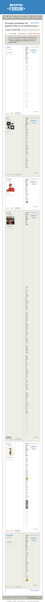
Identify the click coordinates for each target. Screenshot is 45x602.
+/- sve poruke (12, 33)
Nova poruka (35, 23)
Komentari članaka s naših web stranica (15, 598)
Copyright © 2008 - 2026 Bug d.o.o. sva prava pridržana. (22, 601)
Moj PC (9, 437)
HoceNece (10, 535)
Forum (11, 597)
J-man (8, 47)
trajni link (35, 111)
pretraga (10, 17)
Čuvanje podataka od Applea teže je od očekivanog (26, 53)
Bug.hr (5, 597)
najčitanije (28, 16)
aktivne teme (19, 16)
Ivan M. (9, 444)
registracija (11, 16)
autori (5, 17)
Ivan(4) (8, 213)
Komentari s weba (20, 597)
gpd (7, 118)
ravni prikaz (22, 33)
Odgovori (34, 50)
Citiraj (34, 52)
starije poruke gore (34, 33)
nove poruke (36, 16)
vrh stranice (38, 597)
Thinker (9, 179)
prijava (4, 16)
